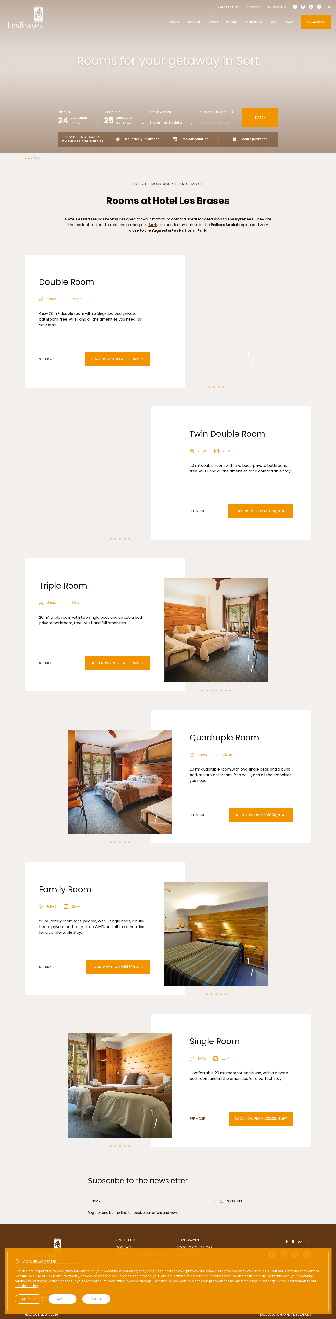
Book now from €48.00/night (261, 511)
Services (194, 22)
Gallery (232, 22)
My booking (277, 7)
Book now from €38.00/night (261, 815)
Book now (316, 21)
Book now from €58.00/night (117, 359)
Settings (29, 1299)
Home (28, 158)
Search (260, 117)
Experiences (254, 22)
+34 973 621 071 (226, 7)
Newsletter (125, 1240)
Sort (274, 22)
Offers (213, 22)
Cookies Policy (26, 1286)
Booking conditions (194, 1247)
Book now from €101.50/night (118, 966)
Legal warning (189, 1240)
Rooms (174, 22)
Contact (254, 7)
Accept (62, 1299)
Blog (289, 22)
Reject (96, 1299)
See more (46, 359)
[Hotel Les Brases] (25, 30)
